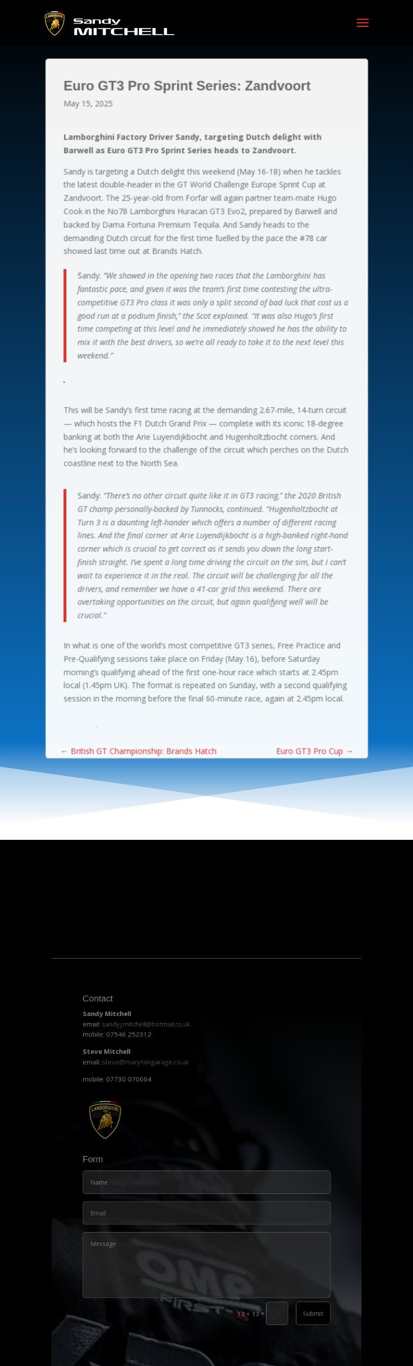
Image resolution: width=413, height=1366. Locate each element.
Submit (291, 1303)
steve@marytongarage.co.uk (158, 1104)
